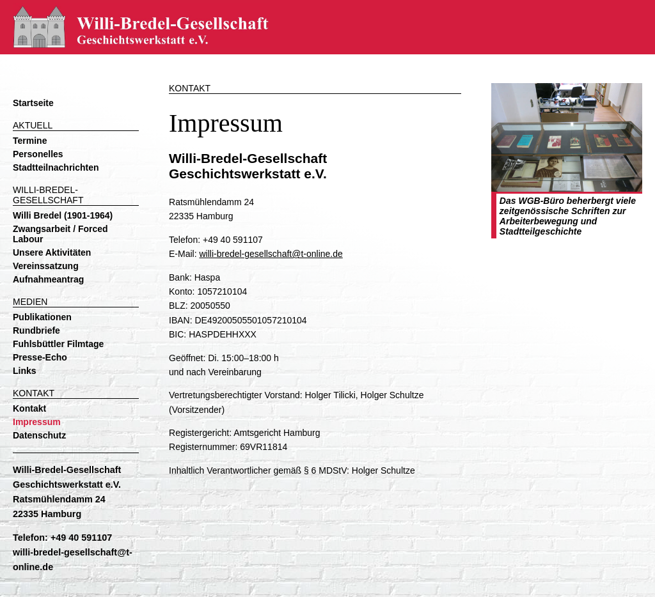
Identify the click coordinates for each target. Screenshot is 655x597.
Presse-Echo (40, 357)
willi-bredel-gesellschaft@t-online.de (270, 254)
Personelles (38, 154)
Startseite (33, 103)
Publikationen (42, 317)
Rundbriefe (36, 330)
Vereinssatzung (46, 266)
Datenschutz (39, 435)
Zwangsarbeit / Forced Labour (60, 234)
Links (24, 371)
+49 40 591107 (81, 537)
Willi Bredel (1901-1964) (63, 215)
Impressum (37, 422)
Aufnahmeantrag (48, 279)
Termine (30, 141)
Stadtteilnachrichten (56, 167)
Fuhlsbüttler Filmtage (58, 344)
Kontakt (29, 408)
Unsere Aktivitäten (52, 252)
